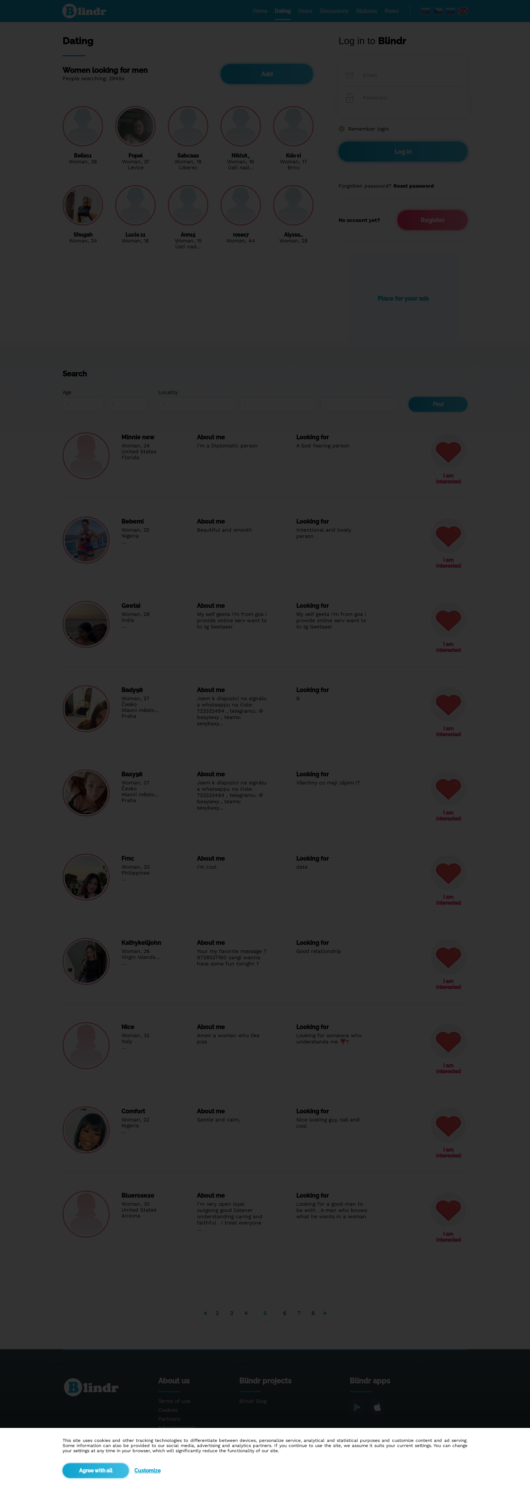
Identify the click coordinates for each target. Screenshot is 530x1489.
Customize (147, 1471)
